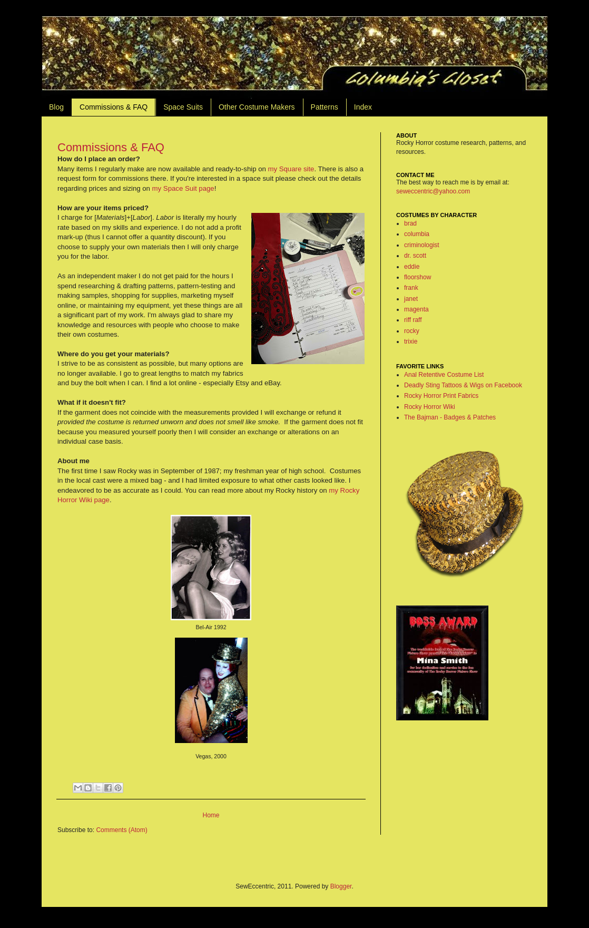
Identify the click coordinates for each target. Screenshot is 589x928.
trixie (410, 341)
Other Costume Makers (257, 107)
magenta (416, 309)
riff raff (413, 320)
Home (210, 815)
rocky (411, 331)
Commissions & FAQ (114, 107)
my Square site (291, 169)
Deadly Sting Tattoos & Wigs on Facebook (463, 385)
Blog (56, 107)
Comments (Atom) (121, 830)
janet (411, 298)
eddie (411, 266)
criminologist (421, 245)
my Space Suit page (183, 188)
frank (411, 287)
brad (410, 223)
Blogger (341, 886)
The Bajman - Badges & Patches (450, 417)
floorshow (417, 277)
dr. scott (415, 255)
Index (363, 107)
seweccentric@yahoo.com (433, 191)
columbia (416, 234)
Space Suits (183, 107)
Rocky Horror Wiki (429, 407)
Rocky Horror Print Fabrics (441, 395)
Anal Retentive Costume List (444, 374)
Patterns (324, 107)
